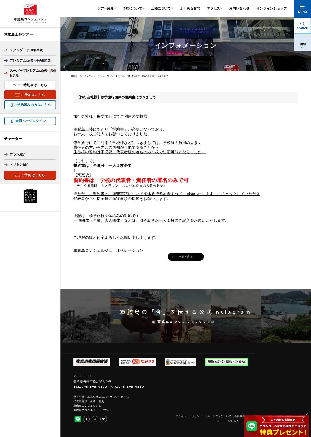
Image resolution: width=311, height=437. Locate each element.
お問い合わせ (239, 9)
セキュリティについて (218, 416)
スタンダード (23, 50)
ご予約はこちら (33, 95)
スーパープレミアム (30, 73)
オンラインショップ (271, 9)
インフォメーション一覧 (96, 76)
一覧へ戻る (186, 256)
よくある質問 (190, 9)
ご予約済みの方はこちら (32, 104)
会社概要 (239, 416)
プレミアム (27, 60)
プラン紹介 (15, 154)
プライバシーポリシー (189, 416)
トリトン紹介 (16, 164)
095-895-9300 (94, 387)
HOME (74, 76)
